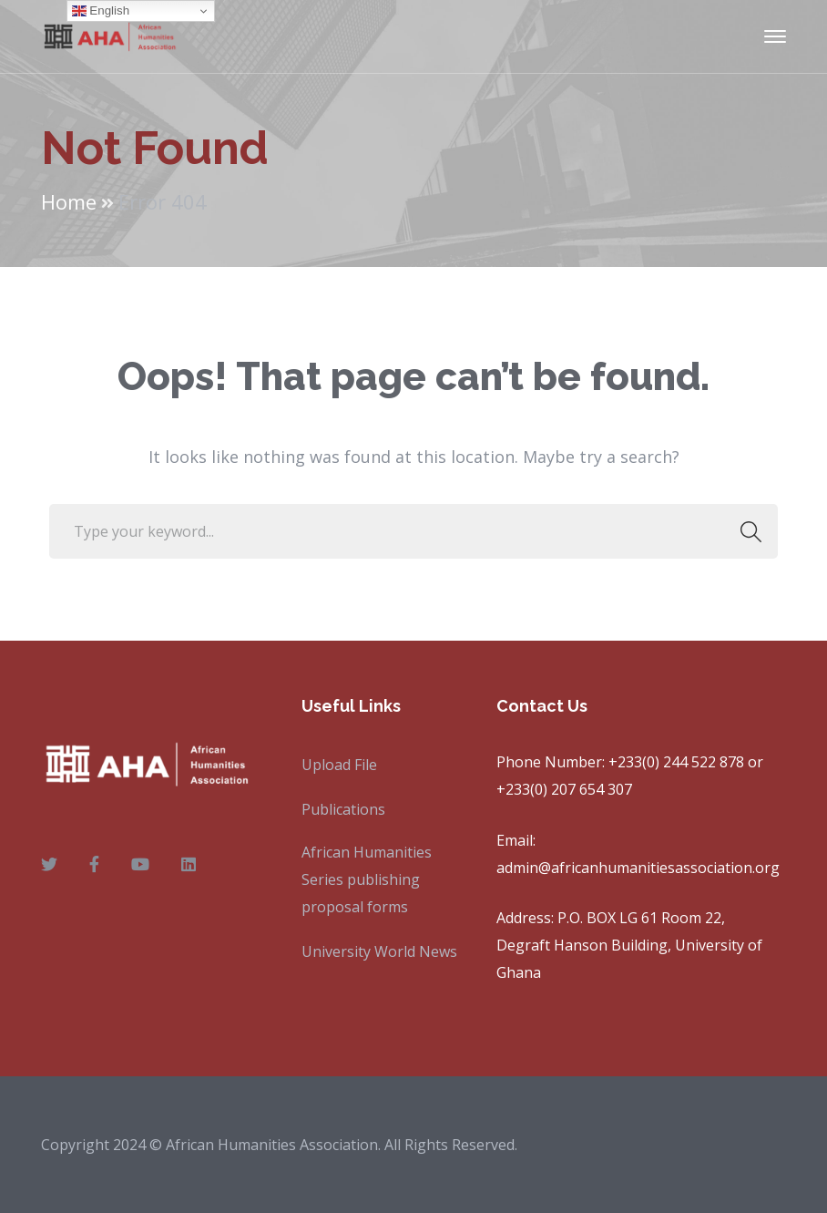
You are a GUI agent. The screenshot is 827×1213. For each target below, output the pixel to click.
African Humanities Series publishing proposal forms (366, 879)
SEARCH (745, 531)
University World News (379, 951)
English (100, 11)
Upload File (339, 765)
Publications (343, 809)
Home (69, 201)
